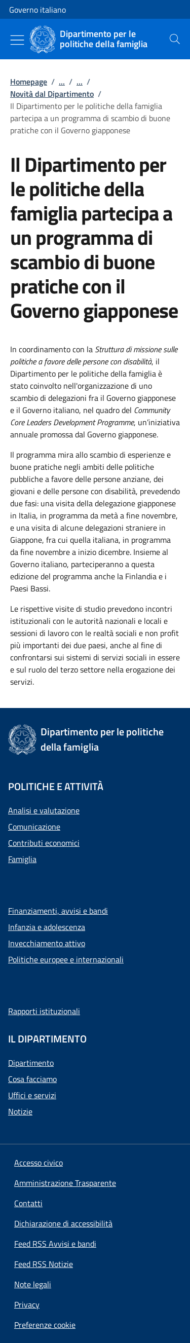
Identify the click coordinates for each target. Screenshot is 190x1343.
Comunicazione (34, 826)
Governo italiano (37, 10)
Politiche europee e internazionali (66, 959)
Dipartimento (31, 1063)
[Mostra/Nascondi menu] (17, 40)
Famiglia (22, 859)
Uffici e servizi (32, 1095)
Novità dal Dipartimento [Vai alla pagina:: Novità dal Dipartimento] (52, 94)
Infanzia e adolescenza (46, 927)
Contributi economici (44, 843)
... (62, 82)
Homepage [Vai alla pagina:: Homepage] (28, 82)
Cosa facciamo (32, 1079)
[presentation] (175, 39)
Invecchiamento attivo (46, 943)
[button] (44, 1325)
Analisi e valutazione (44, 810)
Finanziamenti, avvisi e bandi (58, 911)
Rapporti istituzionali (44, 1011)
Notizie (20, 1111)
